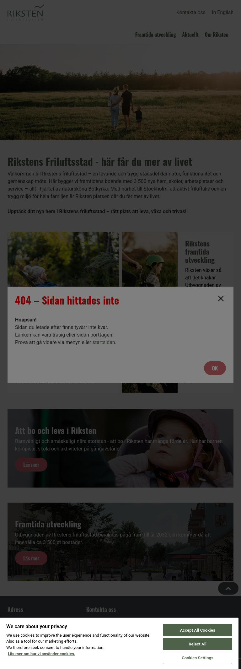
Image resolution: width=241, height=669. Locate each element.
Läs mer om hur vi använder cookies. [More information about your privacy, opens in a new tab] (41, 653)
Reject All (197, 644)
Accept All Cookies (197, 630)
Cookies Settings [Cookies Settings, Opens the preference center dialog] (197, 658)
